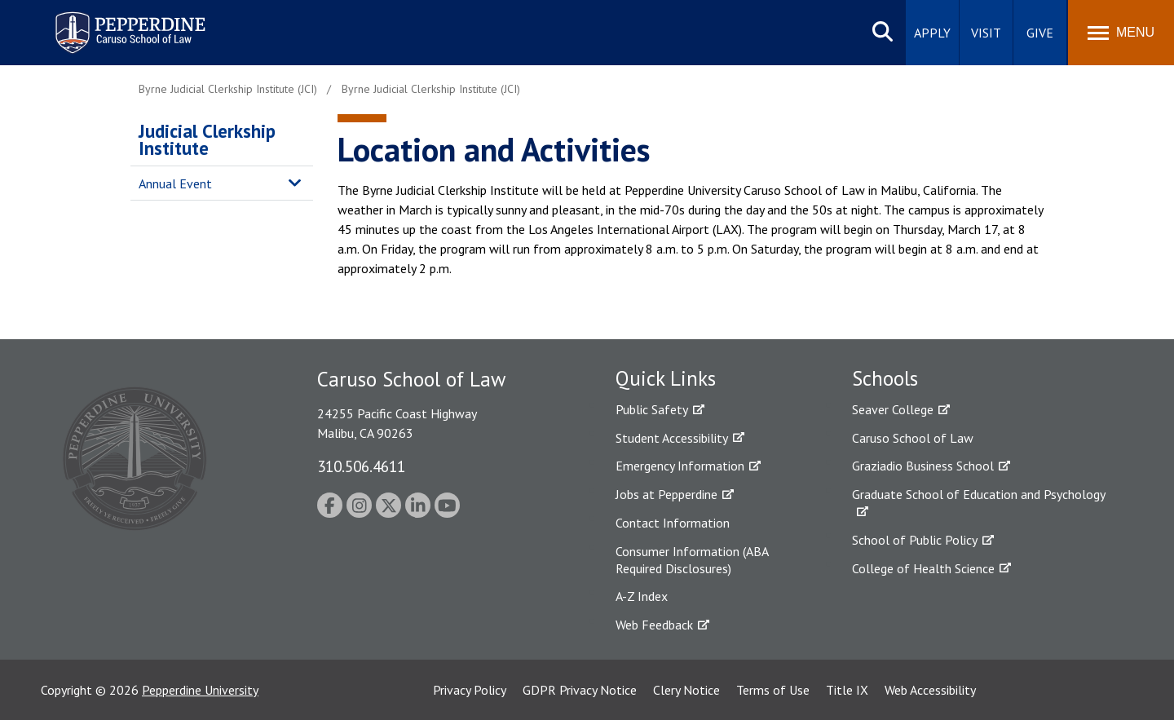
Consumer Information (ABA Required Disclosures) (692, 559)
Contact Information (673, 523)
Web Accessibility (930, 690)
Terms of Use (773, 690)
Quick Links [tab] (666, 378)
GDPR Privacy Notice (580, 690)
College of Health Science (923, 568)
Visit (986, 32)
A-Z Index (642, 596)
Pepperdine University (200, 690)
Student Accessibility (672, 438)
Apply (932, 32)
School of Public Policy (915, 540)
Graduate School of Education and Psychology (979, 494)
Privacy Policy (469, 690)
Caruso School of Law (912, 438)
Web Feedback (654, 624)
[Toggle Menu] (1121, 32)
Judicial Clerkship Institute (207, 139)
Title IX (847, 690)
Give (1039, 32)
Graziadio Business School (923, 465)
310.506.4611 (361, 466)
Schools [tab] (885, 378)
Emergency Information (680, 465)
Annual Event (175, 183)
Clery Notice (686, 690)
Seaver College (892, 409)
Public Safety (652, 409)
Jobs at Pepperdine (666, 494)
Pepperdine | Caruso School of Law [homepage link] (127, 22)
